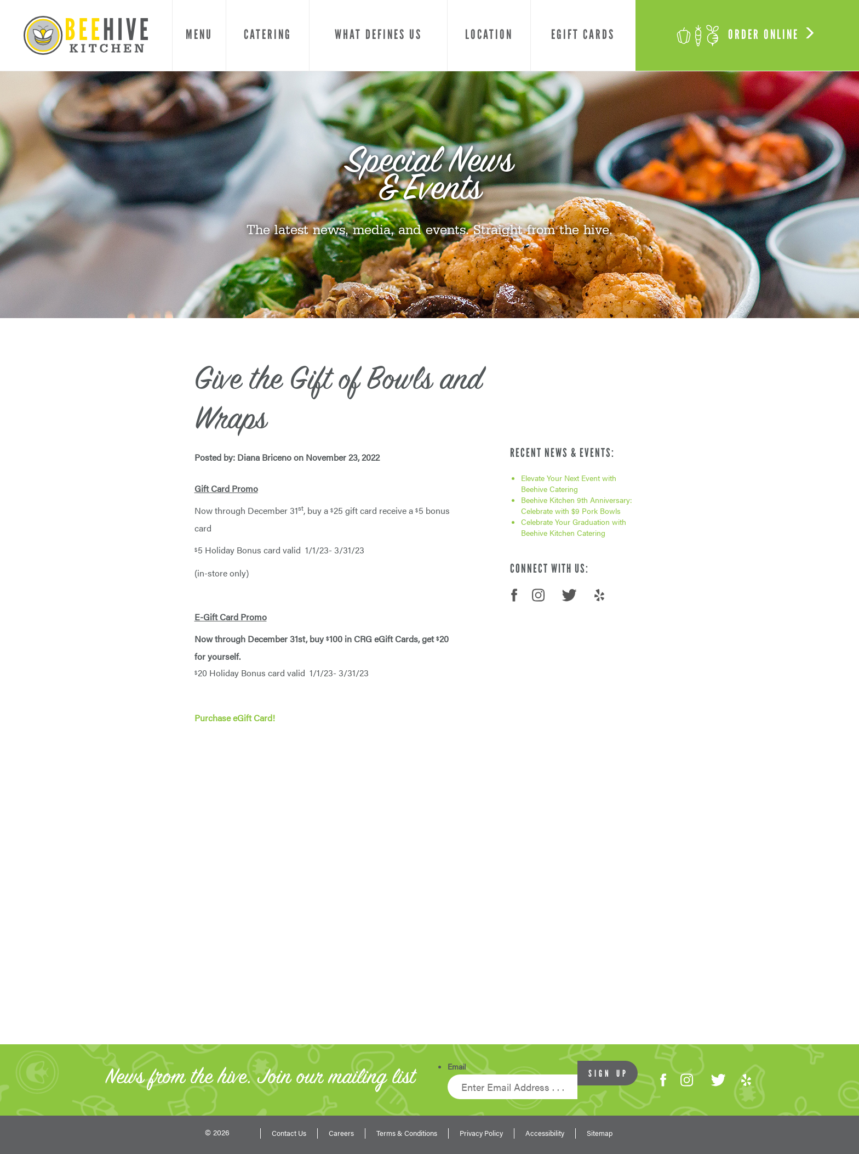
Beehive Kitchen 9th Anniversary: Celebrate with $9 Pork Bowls (576, 505)
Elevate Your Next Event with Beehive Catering (568, 483)
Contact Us (289, 1133)
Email (457, 1066)
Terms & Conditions (406, 1133)
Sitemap (599, 1133)
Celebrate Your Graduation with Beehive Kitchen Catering (573, 527)
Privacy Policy (481, 1133)
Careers (341, 1133)
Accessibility (544, 1133)
